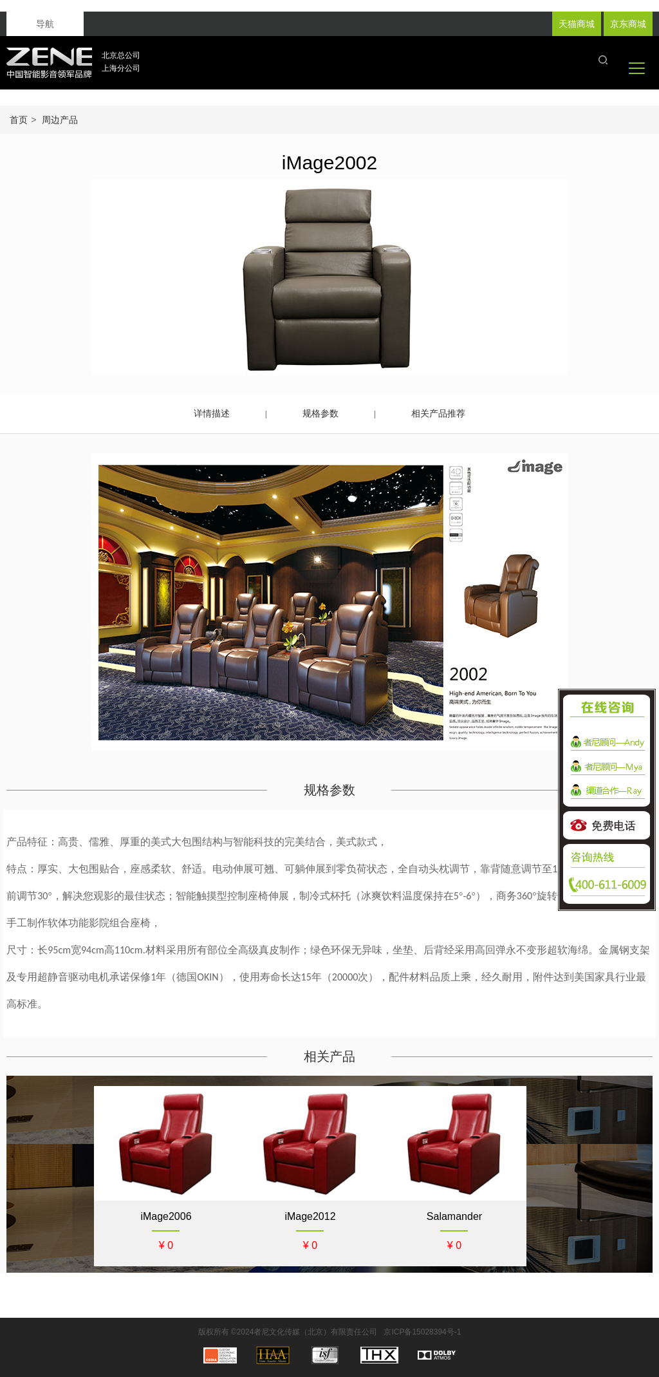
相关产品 (329, 1056)
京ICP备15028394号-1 (422, 1331)
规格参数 (320, 413)
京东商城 (628, 24)
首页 (19, 120)
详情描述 (212, 413)
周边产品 (60, 120)
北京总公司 (121, 55)
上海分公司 (121, 68)
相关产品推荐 (438, 413)
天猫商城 (577, 24)
